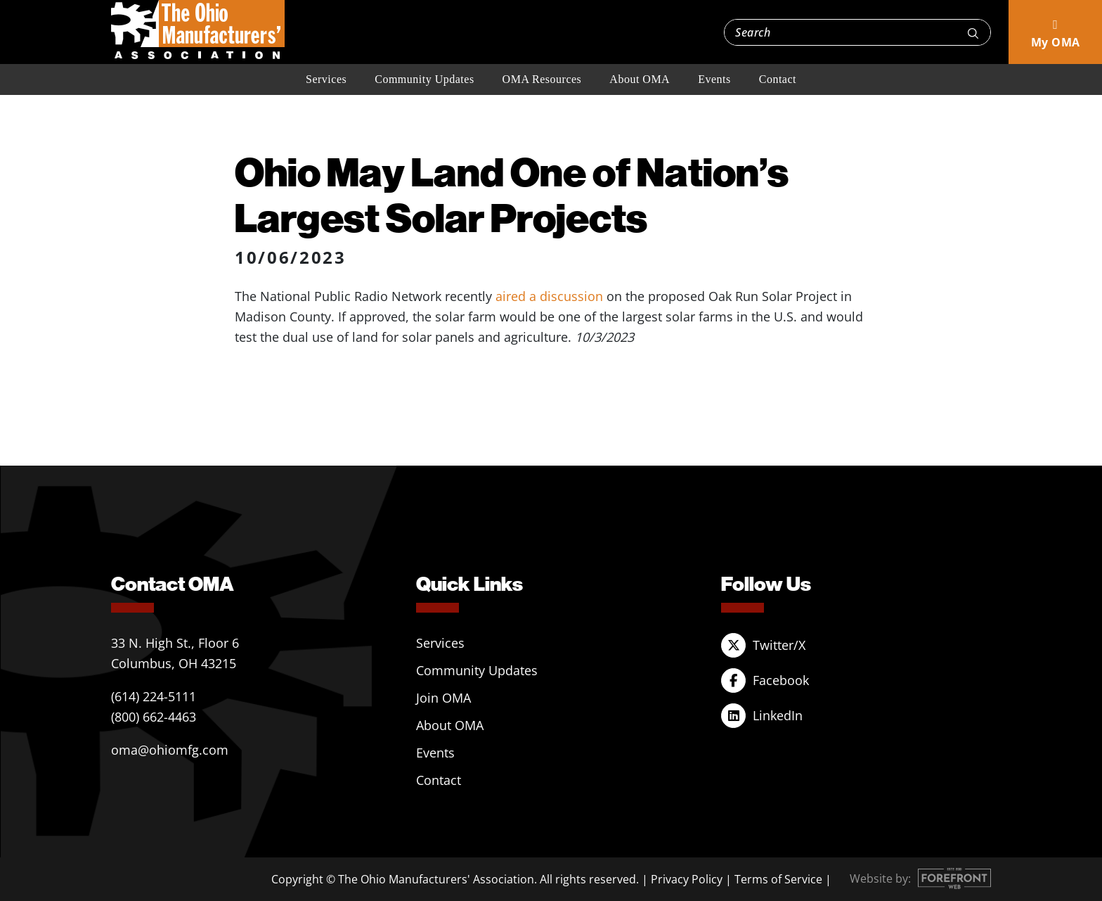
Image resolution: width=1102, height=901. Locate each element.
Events (714, 79)
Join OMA (443, 697)
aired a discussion (549, 296)
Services (326, 79)
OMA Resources (542, 79)
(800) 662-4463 (153, 716)
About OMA (639, 79)
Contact (777, 79)
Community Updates (424, 79)
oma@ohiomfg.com (169, 749)
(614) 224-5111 (153, 696)
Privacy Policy (686, 879)
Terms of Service (778, 879)
